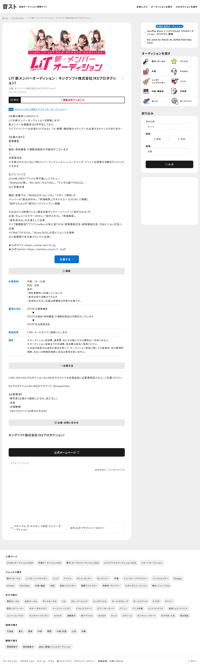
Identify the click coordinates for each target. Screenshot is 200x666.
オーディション (10, 661)
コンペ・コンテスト (15, 615)
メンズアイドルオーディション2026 (120, 562)
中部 (40, 631)
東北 (21, 631)
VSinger (178, 578)
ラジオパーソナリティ (39, 615)
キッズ (114, 615)
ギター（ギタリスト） (38, 608)
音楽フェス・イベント (178, 608)
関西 (49, 631)
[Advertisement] (67, 497)
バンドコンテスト (155, 608)
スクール (41, 661)
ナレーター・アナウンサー (135, 578)
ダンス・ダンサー (84, 578)
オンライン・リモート (146, 615)
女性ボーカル (31, 601)
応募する (67, 259)
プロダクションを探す (186, 6)
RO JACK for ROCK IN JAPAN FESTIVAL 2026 (170, 42)
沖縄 (83, 631)
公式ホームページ (66, 452)
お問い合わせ (116, 661)
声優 (116, 578)
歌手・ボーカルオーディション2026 (83, 562)
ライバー (169, 601)
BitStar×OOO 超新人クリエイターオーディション (41, 109)
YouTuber (25, 585)
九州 (74, 631)
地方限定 (184, 615)
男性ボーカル (13, 601)
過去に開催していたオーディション (55, 646)
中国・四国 (62, 631)
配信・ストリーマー (15, 608)
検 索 (169, 165)
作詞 (52, 585)
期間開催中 (12, 646)
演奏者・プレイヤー (111, 585)
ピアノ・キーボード (105, 608)
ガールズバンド (140, 601)
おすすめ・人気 (168, 615)
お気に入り (142, 6)
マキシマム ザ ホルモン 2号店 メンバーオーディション (36, 527)
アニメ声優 (137, 608)
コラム (51, 661)
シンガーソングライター (37, 578)
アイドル (22, 92)
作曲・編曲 (40, 585)
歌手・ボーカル (14, 578)
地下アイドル (87, 615)
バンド (56, 578)
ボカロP (102, 615)
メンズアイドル (100, 601)
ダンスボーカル (50, 601)
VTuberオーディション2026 (20, 562)
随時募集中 (28, 646)
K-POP (156, 601)
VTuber (11, 585)
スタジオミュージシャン (136, 585)
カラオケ (58, 615)
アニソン (123, 608)
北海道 (10, 631)
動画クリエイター (89, 585)
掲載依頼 (102, 661)
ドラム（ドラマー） (84, 608)
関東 (30, 631)
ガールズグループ (120, 601)
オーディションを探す (161, 6)
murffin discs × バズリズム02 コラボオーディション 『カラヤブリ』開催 (170, 33)
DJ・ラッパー (103, 578)
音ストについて (64, 661)
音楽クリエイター (68, 585)
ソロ (64, 601)
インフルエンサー (161, 578)
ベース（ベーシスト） (62, 608)
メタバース (127, 615)
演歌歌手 (71, 615)
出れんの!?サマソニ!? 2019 (87, 528)
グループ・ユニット (21, 463)
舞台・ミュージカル (161, 585)
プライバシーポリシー (85, 661)
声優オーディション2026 (49, 562)
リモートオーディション (152, 562)
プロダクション (27, 661)
